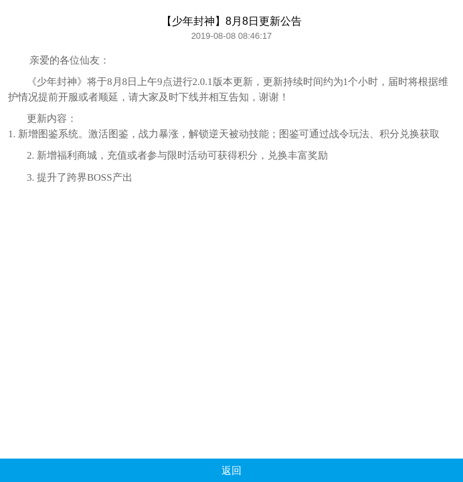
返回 (231, 470)
